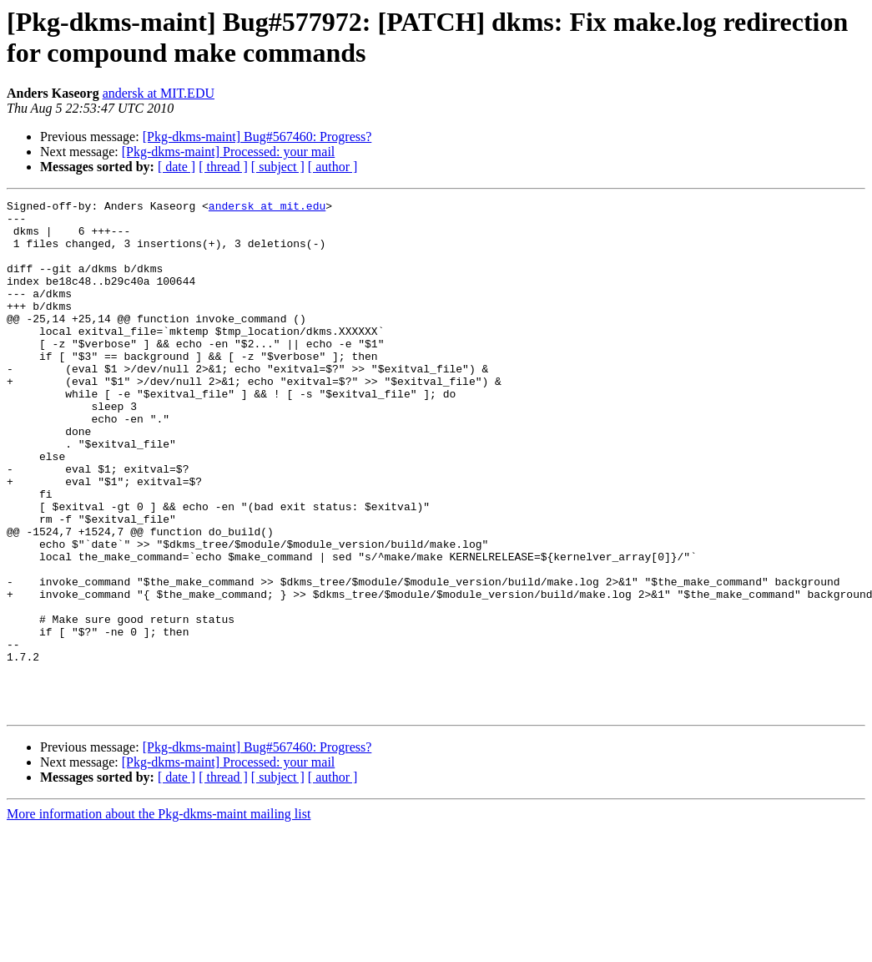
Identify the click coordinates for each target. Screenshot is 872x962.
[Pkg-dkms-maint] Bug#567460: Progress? (257, 136)
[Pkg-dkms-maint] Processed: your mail (228, 151)
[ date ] (176, 166)
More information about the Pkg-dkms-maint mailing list (158, 916)
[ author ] (333, 166)
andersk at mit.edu (267, 207)
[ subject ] (278, 166)
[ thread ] (223, 166)
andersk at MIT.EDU (158, 93)
